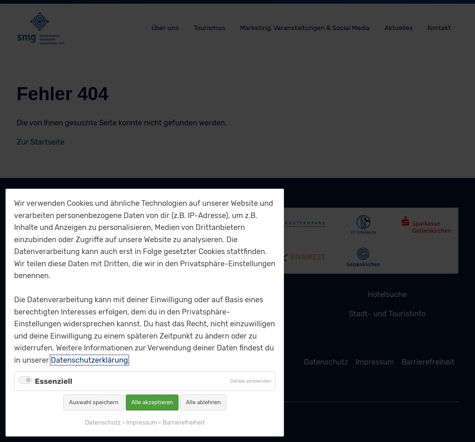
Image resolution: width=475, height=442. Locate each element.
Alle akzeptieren (152, 402)
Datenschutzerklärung (89, 360)
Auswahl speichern (93, 402)
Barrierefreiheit (184, 422)
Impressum (141, 422)
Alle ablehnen (203, 402)
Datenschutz (103, 422)
